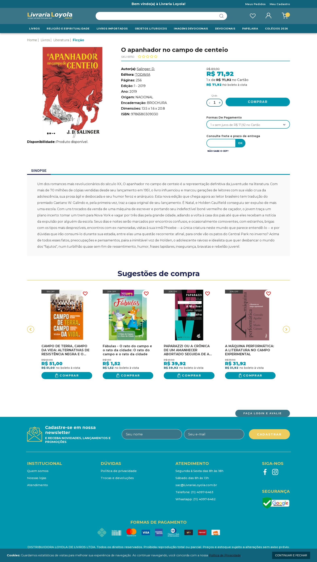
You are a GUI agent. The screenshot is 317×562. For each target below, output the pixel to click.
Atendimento (37, 485)
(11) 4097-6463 (202, 492)
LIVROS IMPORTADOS (112, 28)
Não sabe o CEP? (217, 151)
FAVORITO (85, 294)
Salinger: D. (146, 69)
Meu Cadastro (280, 4)
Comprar (69, 375)
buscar (221, 16)
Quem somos (38, 471)
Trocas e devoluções (117, 478)
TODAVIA (142, 75)
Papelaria (250, 28)
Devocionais (225, 28)
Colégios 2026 (276, 28)
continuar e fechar (291, 555)
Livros (34, 28)
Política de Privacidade (225, 555)
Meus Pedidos (255, 4)
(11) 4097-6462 (204, 499)
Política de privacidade (119, 471)
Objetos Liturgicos (151, 28)
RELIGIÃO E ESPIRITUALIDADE (68, 28)
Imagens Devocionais (191, 28)
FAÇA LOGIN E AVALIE (262, 413)
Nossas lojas (36, 478)
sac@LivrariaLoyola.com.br (196, 485)
